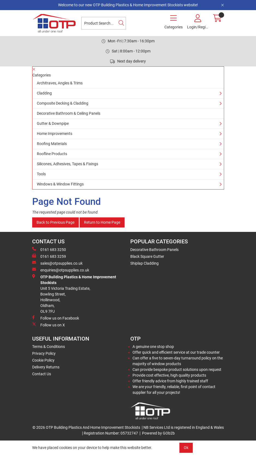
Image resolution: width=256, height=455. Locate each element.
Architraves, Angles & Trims (60, 83)
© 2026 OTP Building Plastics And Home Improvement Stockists (86, 427)
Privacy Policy (44, 353)
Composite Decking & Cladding (62, 103)
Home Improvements (54, 133)
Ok (186, 447)
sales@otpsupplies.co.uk (57, 263)
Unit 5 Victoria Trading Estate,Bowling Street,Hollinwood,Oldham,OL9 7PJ (74, 294)
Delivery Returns (45, 367)
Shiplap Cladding (144, 263)
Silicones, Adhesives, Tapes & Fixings (67, 164)
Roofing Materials (52, 143)
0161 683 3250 (49, 249)
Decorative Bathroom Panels (154, 249)
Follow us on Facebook (55, 317)
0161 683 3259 (49, 256)
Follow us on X (48, 324)
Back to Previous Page (55, 222)
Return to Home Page (102, 222)
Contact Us (41, 374)
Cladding (44, 93)
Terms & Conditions (48, 346)
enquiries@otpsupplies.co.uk (60, 269)
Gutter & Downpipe (53, 123)
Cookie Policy (43, 360)
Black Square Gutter (147, 256)
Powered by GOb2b (158, 433)
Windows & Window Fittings (60, 184)
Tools (41, 174)
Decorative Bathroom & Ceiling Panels (68, 113)
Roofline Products (52, 154)
